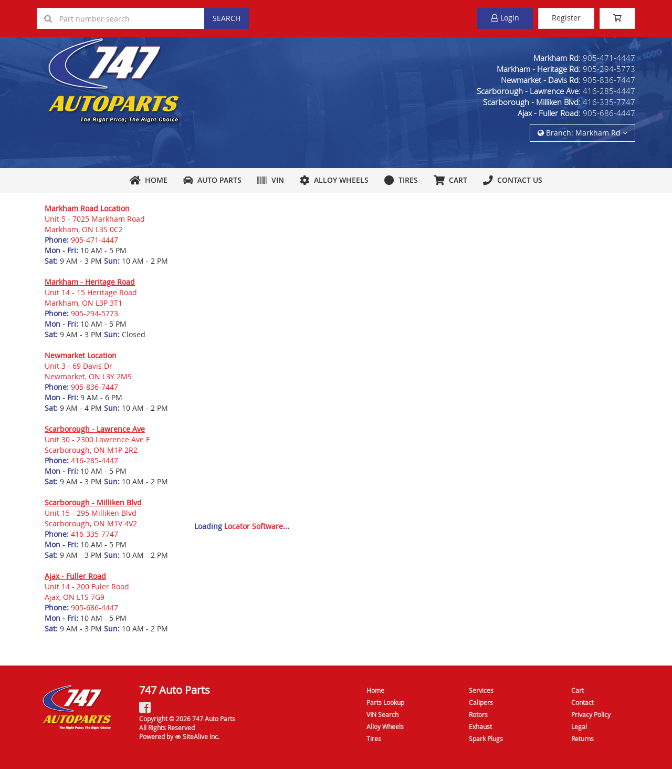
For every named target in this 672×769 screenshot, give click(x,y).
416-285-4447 (609, 91)
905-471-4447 (609, 58)
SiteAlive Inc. (197, 736)
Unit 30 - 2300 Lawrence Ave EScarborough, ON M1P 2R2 (97, 444)
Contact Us (512, 180)
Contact (582, 702)
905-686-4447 (609, 113)
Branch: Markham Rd (582, 133)
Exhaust (480, 726)
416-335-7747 (609, 102)
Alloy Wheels (334, 180)
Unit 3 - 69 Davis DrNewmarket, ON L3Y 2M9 (88, 371)
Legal (579, 726)
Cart (577, 690)
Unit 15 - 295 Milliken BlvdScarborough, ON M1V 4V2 (91, 518)
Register (566, 18)
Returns (582, 738)
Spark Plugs (486, 738)
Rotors (478, 714)
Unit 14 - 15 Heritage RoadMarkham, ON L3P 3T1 (91, 297)
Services (481, 690)
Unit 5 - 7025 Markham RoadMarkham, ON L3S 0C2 (95, 224)
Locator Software (253, 526)
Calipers (481, 702)
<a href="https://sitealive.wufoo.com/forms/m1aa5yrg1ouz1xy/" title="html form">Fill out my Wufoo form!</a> (410, 355)
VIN (270, 180)
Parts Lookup (385, 702)
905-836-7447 (609, 80)
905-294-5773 (609, 69)
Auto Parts (212, 180)
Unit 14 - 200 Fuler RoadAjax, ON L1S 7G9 (87, 591)
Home (148, 180)
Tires (401, 180)
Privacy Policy (591, 714)
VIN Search (382, 714)
